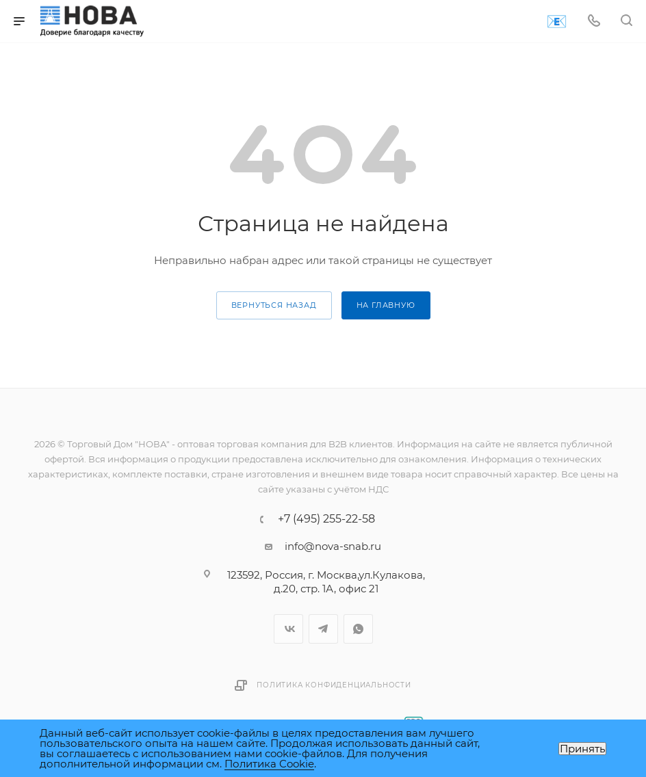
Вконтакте (288, 629)
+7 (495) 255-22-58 (326, 519)
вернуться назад (274, 305)
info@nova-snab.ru (333, 546)
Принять (582, 748)
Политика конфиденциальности (334, 685)
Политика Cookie (269, 763)
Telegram (323, 629)
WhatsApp (358, 629)
